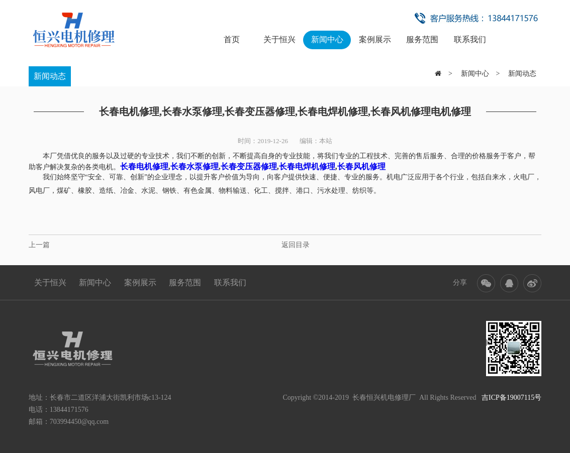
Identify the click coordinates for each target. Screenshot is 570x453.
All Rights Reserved (480, 397)
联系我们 (470, 39)
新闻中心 (327, 39)
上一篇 (39, 245)
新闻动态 (50, 76)
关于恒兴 (279, 39)
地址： (39, 397)
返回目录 (295, 245)
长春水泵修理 (194, 166)
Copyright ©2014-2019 (315, 397)
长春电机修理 (144, 166)
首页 (232, 39)
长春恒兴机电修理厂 (384, 397)
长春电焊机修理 (307, 166)
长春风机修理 (361, 166)
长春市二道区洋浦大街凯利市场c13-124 (110, 397)
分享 (460, 282)
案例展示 (375, 39)
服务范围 (422, 39)
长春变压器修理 (249, 166)
